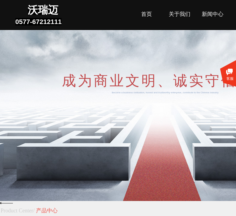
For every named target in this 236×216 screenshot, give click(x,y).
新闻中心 (212, 14)
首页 (146, 14)
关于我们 (179, 14)
